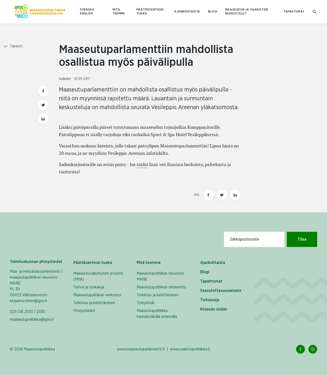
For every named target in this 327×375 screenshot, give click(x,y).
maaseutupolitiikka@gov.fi (32, 320)
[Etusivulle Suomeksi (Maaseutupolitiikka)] (40, 12)
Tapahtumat (294, 11)
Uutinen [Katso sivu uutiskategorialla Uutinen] (65, 79)
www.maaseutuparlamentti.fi (141, 349)
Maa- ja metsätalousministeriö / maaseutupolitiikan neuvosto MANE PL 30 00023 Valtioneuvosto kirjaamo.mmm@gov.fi (36, 286)
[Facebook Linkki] (300, 349)
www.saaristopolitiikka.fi (190, 349)
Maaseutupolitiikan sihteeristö (161, 287)
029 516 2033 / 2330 (27, 312)
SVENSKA (87, 9)
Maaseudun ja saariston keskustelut (246, 11)
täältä (142, 164)
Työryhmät (146, 303)
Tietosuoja (209, 300)
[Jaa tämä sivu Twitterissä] (221, 194)
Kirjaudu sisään (213, 309)
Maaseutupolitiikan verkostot (97, 295)
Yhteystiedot (84, 311)
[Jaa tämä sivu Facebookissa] (208, 194)
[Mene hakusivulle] (315, 12)
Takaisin (13, 46)
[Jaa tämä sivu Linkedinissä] (235, 194)
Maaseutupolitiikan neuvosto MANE (160, 276)
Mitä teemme (119, 11)
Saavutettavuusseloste (220, 291)
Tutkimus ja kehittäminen (94, 303)
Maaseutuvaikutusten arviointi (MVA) (98, 276)
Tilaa (302, 239)
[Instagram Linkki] (312, 349)
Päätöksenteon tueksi (150, 11)
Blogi (212, 11)
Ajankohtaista (187, 11)
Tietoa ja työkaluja (88, 287)
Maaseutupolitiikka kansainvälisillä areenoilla (157, 314)
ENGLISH (86, 13)
